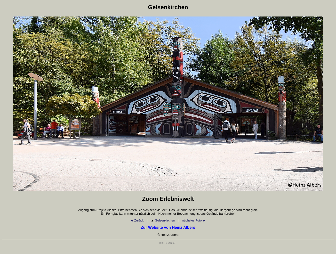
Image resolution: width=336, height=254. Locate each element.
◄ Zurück (137, 220)
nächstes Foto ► (194, 220)
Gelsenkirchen (163, 220)
